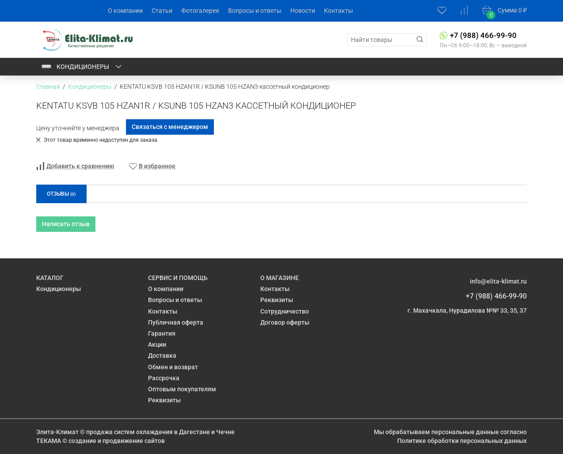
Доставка (162, 355)
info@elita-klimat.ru (498, 281)
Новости (302, 10)
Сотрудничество (284, 311)
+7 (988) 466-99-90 (483, 35)
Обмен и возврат (173, 367)
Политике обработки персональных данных (462, 440)
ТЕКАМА (48, 440)
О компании (125, 10)
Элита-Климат (57, 431)
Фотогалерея (200, 10)
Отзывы (61, 194)
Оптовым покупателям (182, 389)
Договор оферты (284, 322)
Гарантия (161, 333)
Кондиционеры (82, 66)
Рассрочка (163, 378)
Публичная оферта (175, 322)
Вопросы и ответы (255, 10)
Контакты (338, 10)
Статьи (162, 10)
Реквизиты (164, 400)
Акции (157, 344)
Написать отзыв (66, 223)
